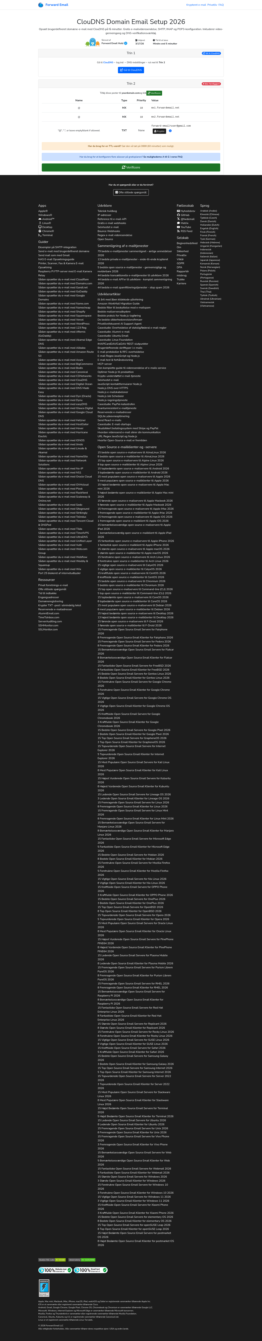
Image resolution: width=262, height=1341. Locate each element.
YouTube (184, 227)
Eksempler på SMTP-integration (57, 247)
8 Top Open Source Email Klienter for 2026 (130, 911)
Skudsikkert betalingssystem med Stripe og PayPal (128, 428)
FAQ (221, 5)
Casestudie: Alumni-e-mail (114, 332)
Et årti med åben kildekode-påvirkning (120, 299)
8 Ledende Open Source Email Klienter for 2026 (135, 963)
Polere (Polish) (207, 270)
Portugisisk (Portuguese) (207, 276)
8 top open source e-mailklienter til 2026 (130, 464)
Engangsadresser (48, 597)
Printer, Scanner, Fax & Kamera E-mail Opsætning (61, 265)
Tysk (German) (207, 239)
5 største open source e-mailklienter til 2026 (133, 553)
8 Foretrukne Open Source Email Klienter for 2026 (135, 1036)
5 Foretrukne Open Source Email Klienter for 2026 (134, 692)
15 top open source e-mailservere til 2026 (131, 460)
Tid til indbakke (47, 593)
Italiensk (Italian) (209, 256)
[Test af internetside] (55, 1270)
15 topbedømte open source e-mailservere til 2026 (133, 468)
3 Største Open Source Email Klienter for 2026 (131, 1181)
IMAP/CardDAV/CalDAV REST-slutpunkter (123, 344)
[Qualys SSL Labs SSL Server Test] (52, 1259)
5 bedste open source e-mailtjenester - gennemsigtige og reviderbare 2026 (132, 269)
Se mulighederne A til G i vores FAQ (162, 156)
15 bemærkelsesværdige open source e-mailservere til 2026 (134, 527)
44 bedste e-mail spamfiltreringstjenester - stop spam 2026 (133, 287)
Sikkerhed (183, 251)
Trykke (181, 279)
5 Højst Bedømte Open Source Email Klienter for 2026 (136, 1116)
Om (179, 247)
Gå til (211, 53)
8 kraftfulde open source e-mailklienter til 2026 (131, 577)
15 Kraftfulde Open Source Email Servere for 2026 (129, 716)
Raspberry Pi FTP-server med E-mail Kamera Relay (65, 273)
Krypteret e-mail (196, 5)
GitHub (183, 215)
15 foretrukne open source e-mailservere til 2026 (134, 557)
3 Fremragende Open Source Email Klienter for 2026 (133, 1146)
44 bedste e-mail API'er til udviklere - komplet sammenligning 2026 (135, 281)
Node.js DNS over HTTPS (113, 388)
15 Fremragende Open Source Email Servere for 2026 (132, 631)
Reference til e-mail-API (112, 219)
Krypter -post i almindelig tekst (59, 605)
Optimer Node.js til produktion (116, 372)
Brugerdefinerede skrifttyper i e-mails (120, 348)
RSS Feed (184, 231)
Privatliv (212, 5)
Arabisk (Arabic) (208, 210)
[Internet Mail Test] (91, 1270)
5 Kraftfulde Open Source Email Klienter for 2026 (131, 1052)
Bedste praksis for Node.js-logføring (119, 316)
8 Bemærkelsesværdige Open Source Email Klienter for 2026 (135, 660)
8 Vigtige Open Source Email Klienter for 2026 (131, 883)
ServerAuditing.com (50, 621)
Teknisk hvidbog (107, 211)
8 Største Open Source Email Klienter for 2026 (131, 1028)
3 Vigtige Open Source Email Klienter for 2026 (134, 708)
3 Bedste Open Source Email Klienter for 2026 (133, 734)
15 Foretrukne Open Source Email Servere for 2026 (134, 684)
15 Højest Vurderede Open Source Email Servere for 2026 (134, 780)
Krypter (159, 131)
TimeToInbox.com (48, 617)
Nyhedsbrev (186, 211)
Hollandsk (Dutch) (209, 224)
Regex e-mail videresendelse (115, 235)
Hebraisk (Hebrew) (210, 242)
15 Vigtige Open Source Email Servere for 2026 (134, 700)
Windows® (45, 215)
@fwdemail (185, 219)
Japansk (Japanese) (210, 260)
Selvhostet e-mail (108, 227)
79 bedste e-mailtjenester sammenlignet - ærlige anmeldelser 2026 (135, 253)
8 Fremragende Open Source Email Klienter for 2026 (135, 637)
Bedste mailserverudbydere (114, 311)
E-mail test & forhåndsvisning (115, 360)
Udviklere (105, 205)
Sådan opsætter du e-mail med (63, 279)
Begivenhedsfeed (187, 243)
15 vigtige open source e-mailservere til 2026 (130, 565)
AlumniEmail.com (48, 613)
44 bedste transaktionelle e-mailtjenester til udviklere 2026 (133, 275)
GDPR (180, 263)
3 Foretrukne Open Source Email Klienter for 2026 (136, 1193)
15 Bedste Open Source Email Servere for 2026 (134, 674)
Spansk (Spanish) (209, 284)
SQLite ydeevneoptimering (113, 416)
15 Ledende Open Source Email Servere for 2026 (134, 794)
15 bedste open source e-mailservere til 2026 (132, 452)
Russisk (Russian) (209, 281)
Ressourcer (46, 580)
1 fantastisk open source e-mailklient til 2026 (133, 545)
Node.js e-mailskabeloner (113, 392)
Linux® (44, 223)
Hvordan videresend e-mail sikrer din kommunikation (129, 432)
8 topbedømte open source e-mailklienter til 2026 (132, 601)
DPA (179, 267)
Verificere (154, 93)
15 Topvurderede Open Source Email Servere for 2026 (132, 748)
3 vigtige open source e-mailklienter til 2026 (130, 569)
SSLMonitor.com (48, 629)
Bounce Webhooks (109, 231)
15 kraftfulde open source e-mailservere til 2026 (132, 573)
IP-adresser (104, 215)
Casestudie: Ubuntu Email (113, 336)
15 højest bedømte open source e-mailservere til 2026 (133, 487)
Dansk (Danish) (208, 221)
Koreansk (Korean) (209, 263)
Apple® (43, 211)
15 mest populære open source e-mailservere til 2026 (134, 476)
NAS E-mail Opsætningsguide (56, 259)
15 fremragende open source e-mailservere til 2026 (136, 509)
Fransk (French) (208, 235)
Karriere (181, 283)
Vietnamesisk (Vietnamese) (207, 304)
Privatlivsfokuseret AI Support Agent (120, 324)
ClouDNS (108, 62)
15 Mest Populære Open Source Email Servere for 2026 (133, 764)
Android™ (46, 219)
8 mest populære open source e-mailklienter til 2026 (134, 609)
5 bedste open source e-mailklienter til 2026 (131, 585)
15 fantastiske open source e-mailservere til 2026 (136, 541)
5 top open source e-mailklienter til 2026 (134, 593)
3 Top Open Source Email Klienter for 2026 (131, 742)
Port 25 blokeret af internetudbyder (59, 573)
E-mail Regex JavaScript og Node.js (119, 356)
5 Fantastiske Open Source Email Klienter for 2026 (133, 849)
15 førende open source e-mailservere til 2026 (135, 501)
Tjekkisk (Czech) (208, 217)
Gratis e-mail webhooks (112, 223)
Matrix (182, 223)
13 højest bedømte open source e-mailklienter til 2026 (135, 617)
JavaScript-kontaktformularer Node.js (120, 384)
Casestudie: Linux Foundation (115, 340)
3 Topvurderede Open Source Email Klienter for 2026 (134, 1086)
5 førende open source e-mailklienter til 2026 (134, 505)
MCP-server (105, 364)
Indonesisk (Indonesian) (206, 251)
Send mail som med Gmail (54, 255)
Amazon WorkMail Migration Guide (119, 303)
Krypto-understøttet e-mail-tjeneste (119, 376)
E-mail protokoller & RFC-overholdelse (121, 352)
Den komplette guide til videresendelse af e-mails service (132, 368)
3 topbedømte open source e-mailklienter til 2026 (133, 472)
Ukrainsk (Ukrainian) (210, 298)
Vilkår (180, 259)
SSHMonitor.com (48, 625)
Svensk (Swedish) (209, 288)
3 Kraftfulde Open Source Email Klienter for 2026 (128, 724)
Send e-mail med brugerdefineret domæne (63, 251)
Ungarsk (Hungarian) (211, 246)
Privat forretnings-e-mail (53, 585)
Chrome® (46, 231)
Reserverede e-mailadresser (55, 609)
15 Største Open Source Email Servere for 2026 (132, 1024)
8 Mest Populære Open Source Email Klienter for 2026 (133, 772)
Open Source (105, 239)
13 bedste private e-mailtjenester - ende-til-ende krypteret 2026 (133, 261)
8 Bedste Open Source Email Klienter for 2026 (134, 678)
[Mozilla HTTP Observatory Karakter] (81, 1259)
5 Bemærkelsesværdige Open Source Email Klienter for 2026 (134, 1162)
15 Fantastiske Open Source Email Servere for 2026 (134, 666)
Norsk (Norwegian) (210, 267)
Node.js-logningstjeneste (113, 400)
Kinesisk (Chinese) (209, 214)
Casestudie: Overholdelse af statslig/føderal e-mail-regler (132, 328)
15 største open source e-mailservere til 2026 (134, 549)
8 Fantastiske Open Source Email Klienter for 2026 (133, 670)
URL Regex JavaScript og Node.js (117, 436)
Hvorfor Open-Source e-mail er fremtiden (122, 440)
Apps (42, 205)
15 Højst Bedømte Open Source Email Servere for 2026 (133, 1110)
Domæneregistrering (50, 601)
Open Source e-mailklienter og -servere (127, 447)
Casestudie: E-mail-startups (114, 424)
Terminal (45, 235)
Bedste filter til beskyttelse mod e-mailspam (124, 307)
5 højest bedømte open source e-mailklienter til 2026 (135, 495)
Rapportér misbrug (183, 273)
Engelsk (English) (209, 228)
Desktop (45, 227)
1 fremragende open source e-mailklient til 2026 (133, 521)
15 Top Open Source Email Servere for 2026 (132, 738)
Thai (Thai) (205, 291)
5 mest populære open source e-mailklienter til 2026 (133, 480)
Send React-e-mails (109, 420)
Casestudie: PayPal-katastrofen (116, 404)
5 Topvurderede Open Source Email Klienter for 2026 (131, 756)
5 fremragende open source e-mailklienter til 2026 (135, 513)
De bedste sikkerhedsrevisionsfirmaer (120, 320)
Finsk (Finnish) (207, 232)
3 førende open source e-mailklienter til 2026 (130, 625)
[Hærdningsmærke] (44, 1287)
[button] (170, 131)
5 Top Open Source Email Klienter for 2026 (134, 1072)
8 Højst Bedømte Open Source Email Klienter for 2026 (136, 1243)
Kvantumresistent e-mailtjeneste (117, 408)
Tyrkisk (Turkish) (208, 295)
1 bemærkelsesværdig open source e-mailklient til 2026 (134, 535)
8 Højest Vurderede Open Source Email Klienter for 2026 (133, 788)
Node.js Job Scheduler (111, 396)
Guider (43, 242)
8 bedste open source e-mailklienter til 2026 (131, 456)
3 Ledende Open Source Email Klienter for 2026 (133, 798)
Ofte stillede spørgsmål (131, 192)
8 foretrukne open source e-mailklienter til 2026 (133, 561)
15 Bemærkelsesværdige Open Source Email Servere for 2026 (136, 651)
